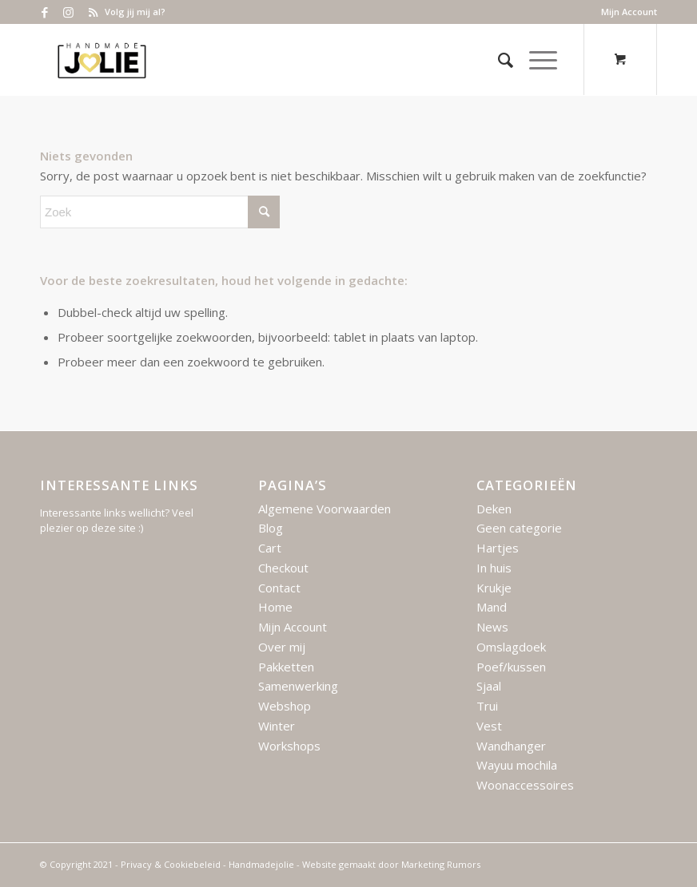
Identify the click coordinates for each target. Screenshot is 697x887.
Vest (489, 726)
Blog (270, 528)
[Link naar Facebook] (44, 12)
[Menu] (535, 60)
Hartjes (497, 548)
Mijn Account (629, 12)
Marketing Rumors (440, 864)
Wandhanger (511, 746)
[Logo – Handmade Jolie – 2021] (101, 60)
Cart (269, 548)
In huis (494, 568)
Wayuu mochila (516, 765)
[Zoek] (497, 60)
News (492, 627)
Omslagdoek (511, 647)
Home (275, 607)
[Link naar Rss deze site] (93, 12)
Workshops (289, 746)
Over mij (281, 647)
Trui (487, 706)
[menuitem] (625, 12)
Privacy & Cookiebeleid (171, 864)
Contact (279, 588)
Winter (276, 726)
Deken (494, 509)
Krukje (494, 588)
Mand (491, 607)
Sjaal (488, 686)
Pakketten (286, 667)
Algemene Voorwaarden (324, 509)
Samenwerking (298, 686)
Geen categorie (519, 528)
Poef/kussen (511, 667)
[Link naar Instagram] (68, 12)
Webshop (284, 706)
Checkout (283, 568)
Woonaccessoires (525, 785)
